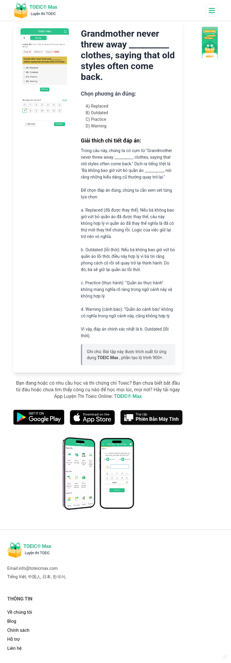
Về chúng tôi (19, 612)
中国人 (34, 576)
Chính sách (18, 630)
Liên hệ (14, 648)
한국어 (59, 576)
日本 (46, 576)
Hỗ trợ (13, 639)
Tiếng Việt (16, 576)
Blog (11, 621)
